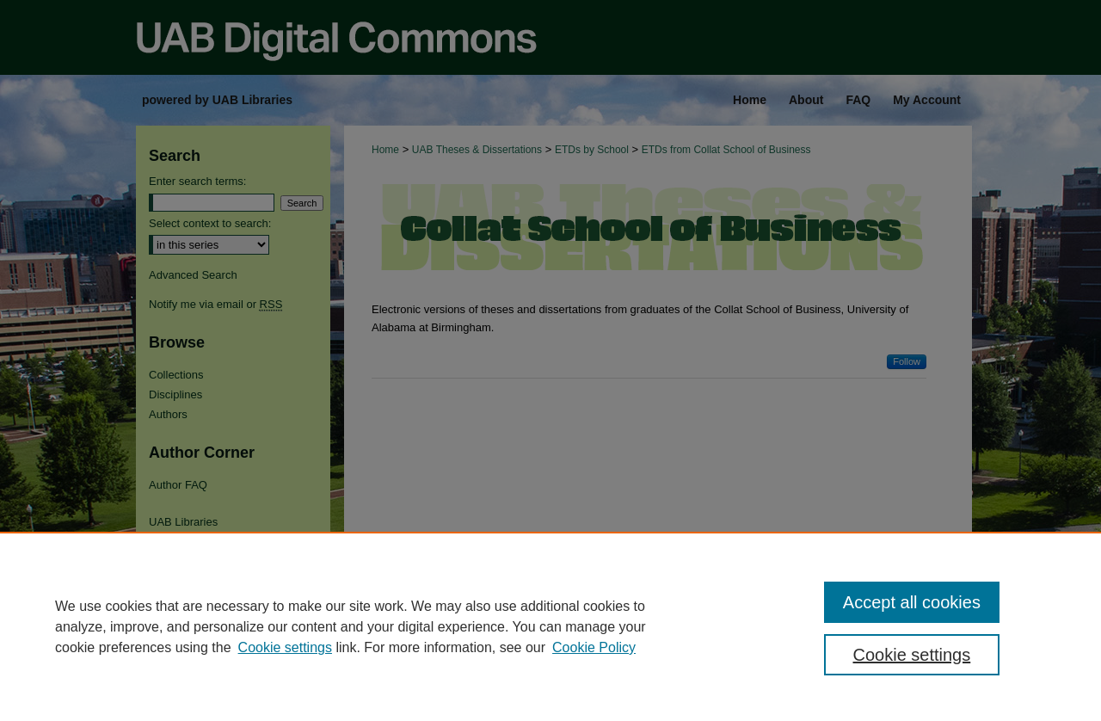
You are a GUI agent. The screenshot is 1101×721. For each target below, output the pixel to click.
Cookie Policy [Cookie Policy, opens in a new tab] (594, 647)
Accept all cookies (912, 602)
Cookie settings (285, 647)
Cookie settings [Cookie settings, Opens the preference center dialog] (912, 654)
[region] (550, 626)
